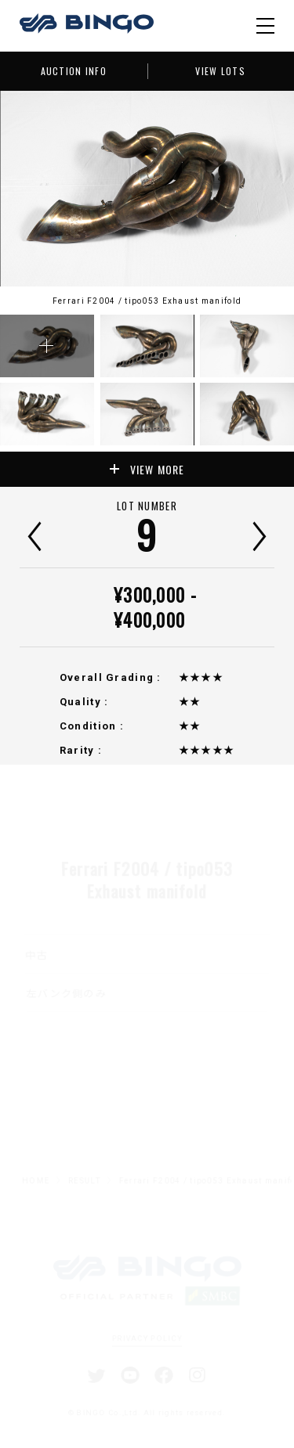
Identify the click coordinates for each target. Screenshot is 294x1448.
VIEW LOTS (220, 70)
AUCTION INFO (74, 70)
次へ (259, 536)
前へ (34, 536)
